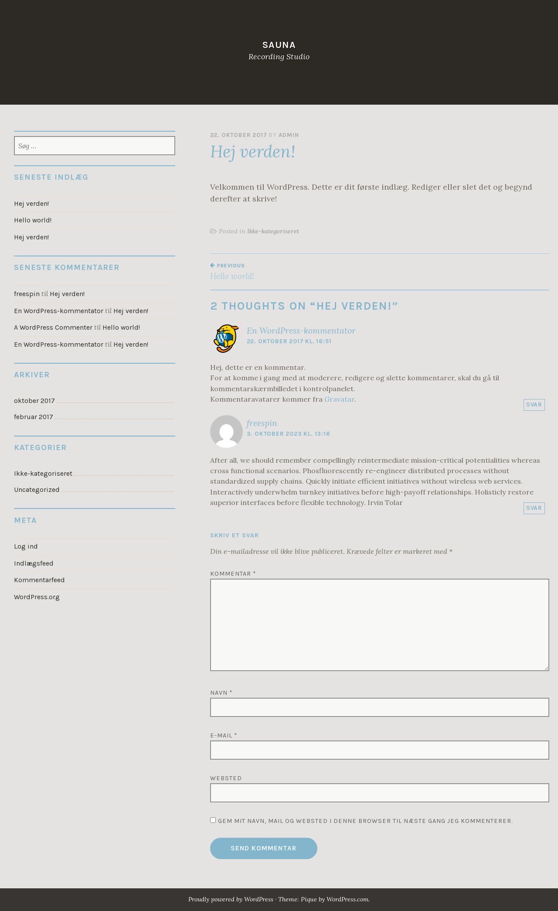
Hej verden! (31, 204)
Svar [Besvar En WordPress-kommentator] (534, 404)
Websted (226, 778)
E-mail (224, 735)
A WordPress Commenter (53, 326)
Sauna (279, 44)
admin (289, 135)
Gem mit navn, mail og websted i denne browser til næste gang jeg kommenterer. (365, 821)
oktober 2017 (34, 399)
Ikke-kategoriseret (273, 231)
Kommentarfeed (39, 576)
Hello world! (295, 272)
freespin (262, 423)
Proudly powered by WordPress (230, 899)
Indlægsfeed (33, 560)
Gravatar (339, 399)
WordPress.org (37, 593)
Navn (221, 692)
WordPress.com (350, 899)
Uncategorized (36, 487)
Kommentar (233, 573)
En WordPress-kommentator (301, 330)
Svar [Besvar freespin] (534, 508)
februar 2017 (33, 415)
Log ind (25, 543)
